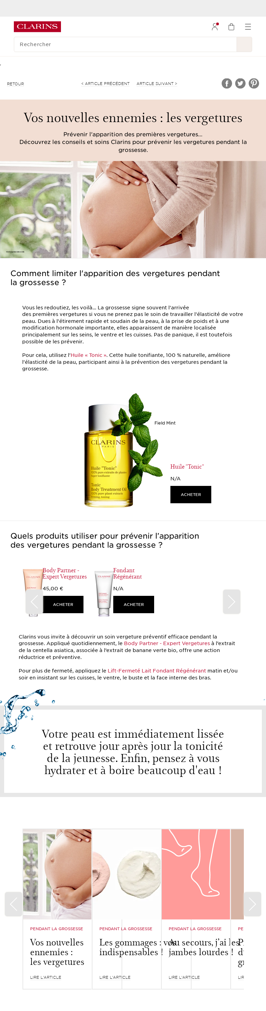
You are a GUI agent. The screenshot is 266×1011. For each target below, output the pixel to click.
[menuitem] (215, 27)
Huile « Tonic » (88, 355)
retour (15, 84)
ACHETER (191, 494)
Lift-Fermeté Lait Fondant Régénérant (157, 671)
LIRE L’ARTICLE (45, 977)
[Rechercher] (125, 44)
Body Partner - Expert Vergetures (167, 643)
